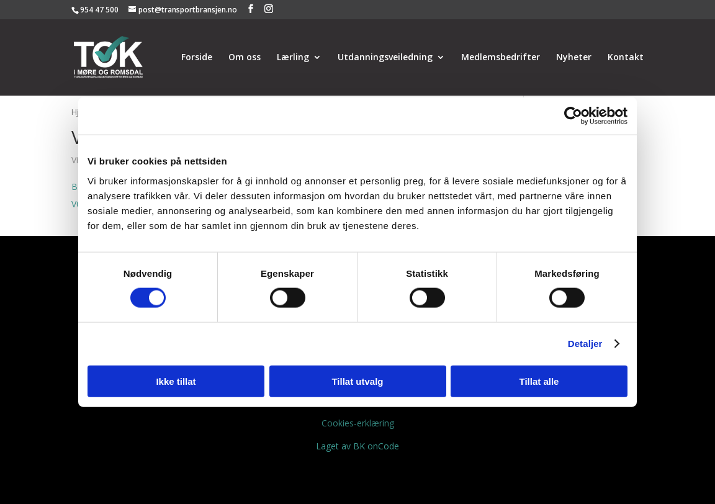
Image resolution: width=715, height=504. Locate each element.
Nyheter (573, 58)
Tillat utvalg (357, 381)
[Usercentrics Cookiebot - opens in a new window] (573, 116)
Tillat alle (539, 381)
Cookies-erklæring (358, 423)
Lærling (293, 58)
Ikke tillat (176, 381)
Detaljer (585, 343)
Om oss (244, 58)
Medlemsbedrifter (500, 58)
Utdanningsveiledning (385, 58)
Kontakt (626, 58)
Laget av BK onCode (357, 446)
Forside (196, 58)
